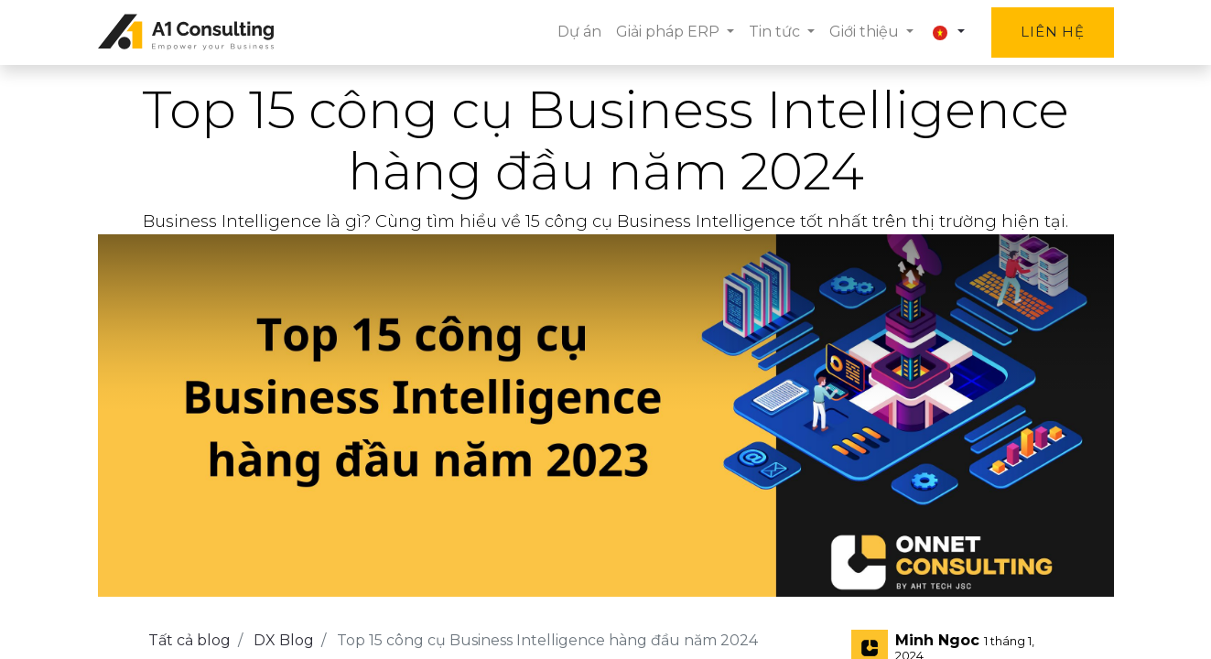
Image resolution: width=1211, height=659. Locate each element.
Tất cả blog (189, 640)
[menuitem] (579, 32)
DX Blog (284, 640)
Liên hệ (1052, 31)
